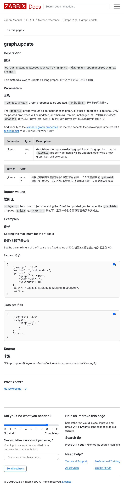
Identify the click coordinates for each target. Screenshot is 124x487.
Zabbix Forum (103, 467)
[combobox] (77, 6)
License (66, 481)
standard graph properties (42, 125)
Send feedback (15, 468)
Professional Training (107, 461)
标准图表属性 (11, 129)
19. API (30, 20)
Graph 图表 (70, 20)
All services (72, 467)
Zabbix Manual (13, 20)
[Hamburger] (117, 6)
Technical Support (76, 461)
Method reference (49, 20)
